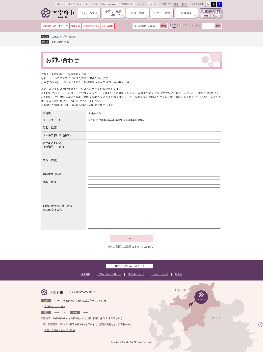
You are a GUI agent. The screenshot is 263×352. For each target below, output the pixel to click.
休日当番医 (108, 26)
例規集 (178, 274)
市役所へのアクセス (54, 306)
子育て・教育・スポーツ (113, 13)
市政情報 (186, 13)
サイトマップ (91, 4)
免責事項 (85, 274)
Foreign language (109, 4)
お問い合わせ (59, 41)
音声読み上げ (127, 4)
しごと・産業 (162, 13)
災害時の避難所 (91, 26)
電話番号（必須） (53, 174)
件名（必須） (51, 182)
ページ (185, 25)
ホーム (55, 36)
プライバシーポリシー (109, 274)
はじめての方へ (74, 4)
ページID (195, 26)
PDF (174, 27)
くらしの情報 (89, 13)
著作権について (136, 274)
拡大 (184, 4)
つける (153, 4)
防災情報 (75, 26)
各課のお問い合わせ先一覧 (130, 266)
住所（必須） (51, 160)
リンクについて (159, 274)
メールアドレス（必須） (57, 135)
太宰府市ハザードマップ (55, 26)
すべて (175, 25)
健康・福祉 (137, 13)
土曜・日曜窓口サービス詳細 (59, 330)
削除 (68, 42)
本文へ (60, 4)
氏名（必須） (51, 127)
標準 (176, 4)
